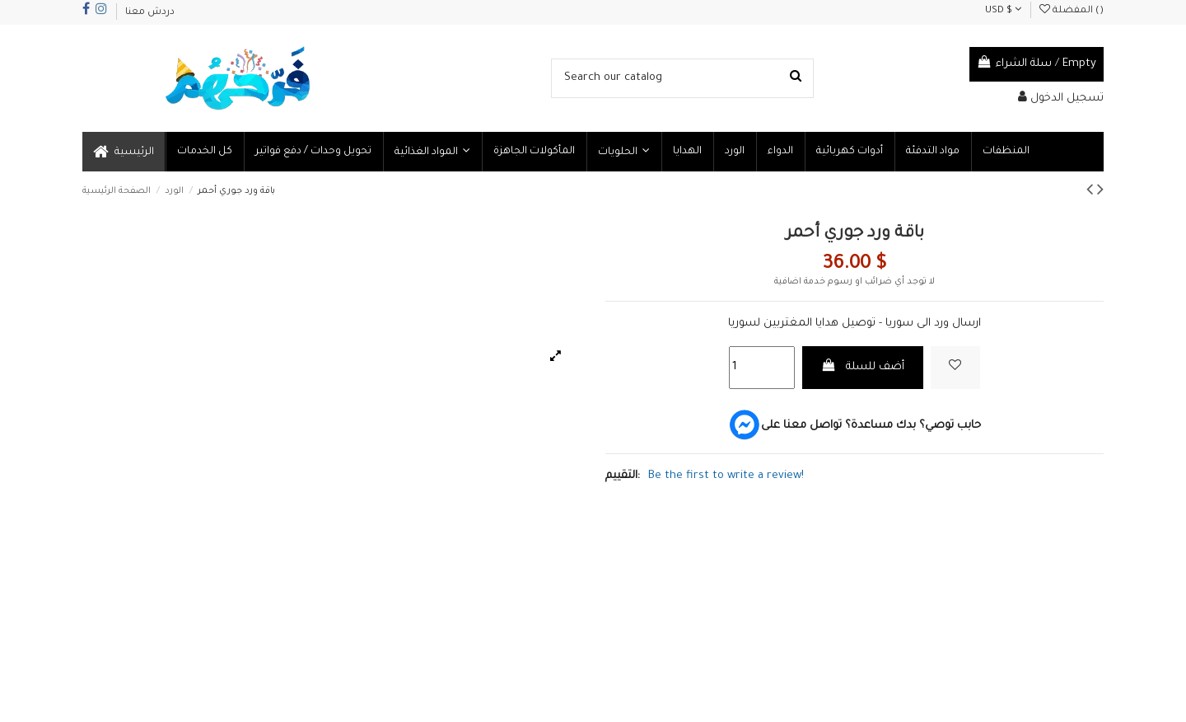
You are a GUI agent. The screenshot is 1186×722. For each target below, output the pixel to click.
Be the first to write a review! (726, 476)
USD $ (1003, 11)
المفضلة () (1071, 11)
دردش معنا (150, 12)
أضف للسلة (863, 366)
